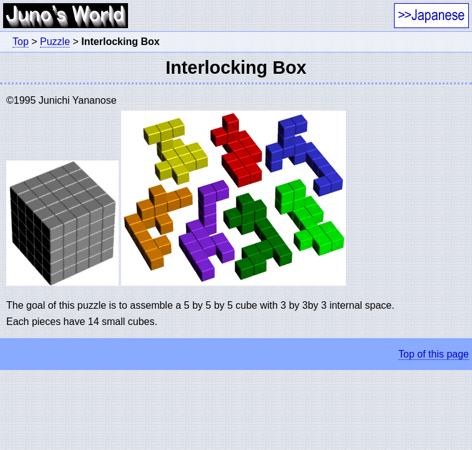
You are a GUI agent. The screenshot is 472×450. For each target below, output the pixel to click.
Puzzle (55, 41)
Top (20, 41)
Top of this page (433, 354)
